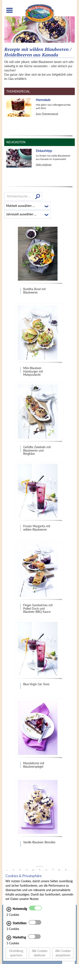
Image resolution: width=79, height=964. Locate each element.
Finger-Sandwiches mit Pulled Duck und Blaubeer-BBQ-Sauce (38, 607)
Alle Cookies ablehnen (39, 956)
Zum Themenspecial (47, 113)
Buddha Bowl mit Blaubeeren (34, 290)
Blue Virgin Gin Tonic (36, 684)
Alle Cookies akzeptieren (63, 956)
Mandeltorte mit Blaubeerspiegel (33, 765)
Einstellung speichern (16, 956)
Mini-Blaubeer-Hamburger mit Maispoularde (33, 370)
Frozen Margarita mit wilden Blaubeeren (36, 527)
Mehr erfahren (44, 164)
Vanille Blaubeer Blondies (39, 842)
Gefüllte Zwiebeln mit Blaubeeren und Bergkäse (37, 449)
